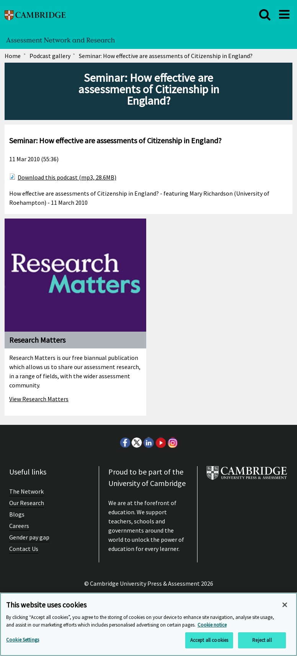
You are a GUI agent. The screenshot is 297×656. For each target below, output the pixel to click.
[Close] (284, 604)
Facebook (124, 442)
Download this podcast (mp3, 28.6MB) (67, 177)
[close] (264, 14)
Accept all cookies (209, 640)
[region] (148, 624)
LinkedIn (148, 442)
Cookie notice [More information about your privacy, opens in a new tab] (212, 625)
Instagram (172, 442)
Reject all (261, 640)
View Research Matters (39, 399)
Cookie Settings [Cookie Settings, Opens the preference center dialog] (22, 640)
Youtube (160, 442)
